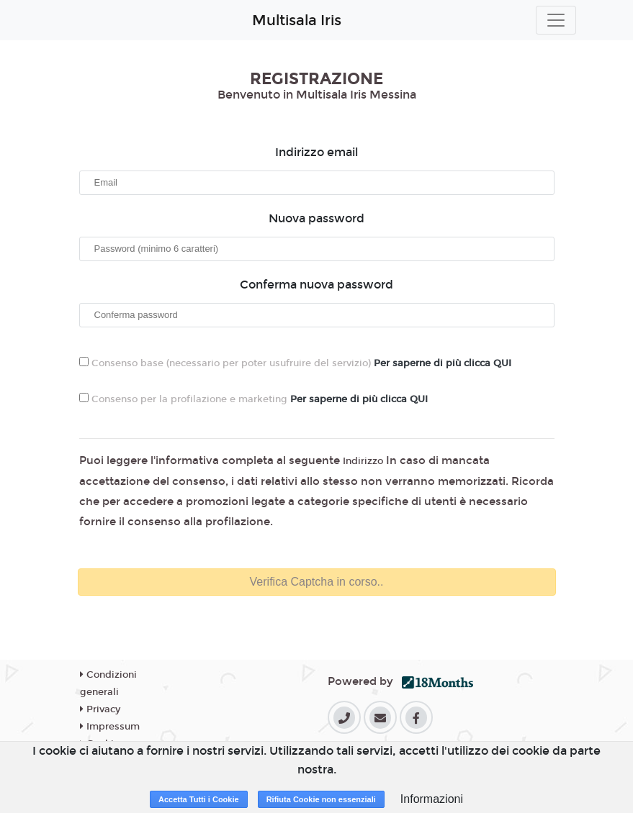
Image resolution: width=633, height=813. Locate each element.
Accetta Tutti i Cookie (198, 799)
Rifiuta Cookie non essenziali (321, 799)
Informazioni (431, 799)
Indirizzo (363, 461)
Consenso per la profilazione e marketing (253, 399)
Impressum (110, 726)
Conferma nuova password (316, 284)
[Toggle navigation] (556, 20)
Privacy (100, 709)
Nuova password (316, 218)
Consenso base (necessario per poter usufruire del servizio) (295, 363)
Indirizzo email (316, 152)
